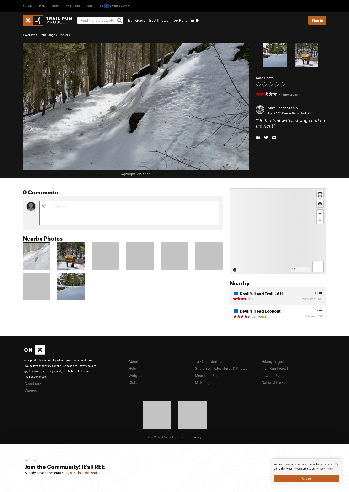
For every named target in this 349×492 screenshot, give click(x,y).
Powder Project (274, 375)
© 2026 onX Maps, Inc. (162, 437)
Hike (55, 5)
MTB (42, 5)
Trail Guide (136, 20)
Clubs (133, 382)
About (133, 361)
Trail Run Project (275, 368)
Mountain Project (209, 375)
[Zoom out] (320, 220)
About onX (33, 383)
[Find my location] (320, 203)
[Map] (278, 231)
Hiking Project (273, 361)
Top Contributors (208, 361)
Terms (184, 437)
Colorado (29, 35)
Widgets (135, 375)
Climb (27, 5)
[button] (258, 137)
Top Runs (179, 20)
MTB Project (205, 382)
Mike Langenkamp (283, 108)
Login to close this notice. (82, 473)
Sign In (317, 20)
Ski (89, 5)
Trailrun (73, 5)
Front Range (47, 35)
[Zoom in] (320, 213)
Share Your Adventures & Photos (221, 368)
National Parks (273, 382)
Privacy (197, 437)
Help (132, 368)
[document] (306, 472)
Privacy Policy (324, 468)
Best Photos (158, 20)
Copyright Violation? (135, 174)
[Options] (318, 266)
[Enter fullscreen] (320, 194)
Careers (30, 390)
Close (306, 478)
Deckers (64, 35)
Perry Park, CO (302, 113)
